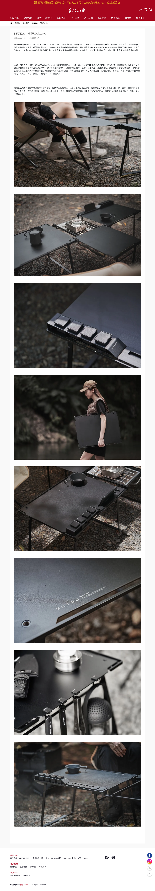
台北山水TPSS (25, 885)
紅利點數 (26, 876)
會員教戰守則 (15, 876)
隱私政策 (33, 867)
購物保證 (13, 867)
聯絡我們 (42, 867)
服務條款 (23, 867)
